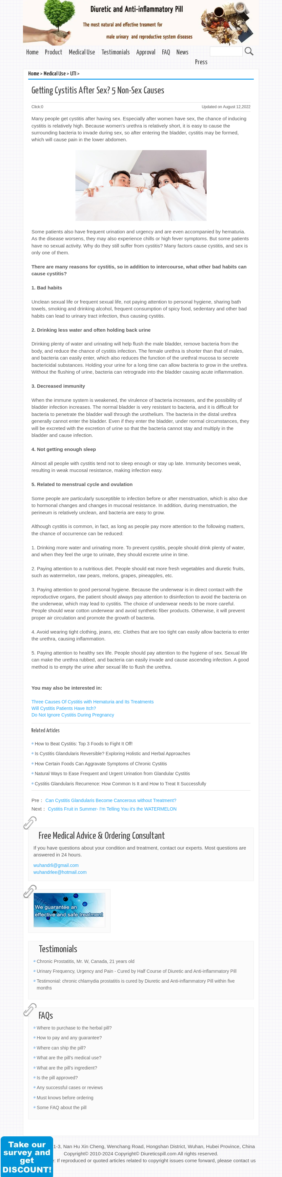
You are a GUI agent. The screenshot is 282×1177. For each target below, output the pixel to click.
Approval (145, 52)
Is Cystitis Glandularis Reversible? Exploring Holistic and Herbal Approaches (112, 753)
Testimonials (115, 52)
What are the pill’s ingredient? (67, 1067)
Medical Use (82, 52)
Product (53, 52)
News (182, 52)
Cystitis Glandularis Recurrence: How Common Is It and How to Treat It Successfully (120, 783)
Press (201, 62)
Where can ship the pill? (61, 1047)
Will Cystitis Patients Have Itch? (63, 708)
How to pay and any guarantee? (69, 1037)
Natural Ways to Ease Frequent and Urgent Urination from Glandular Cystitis (112, 773)
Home (32, 52)
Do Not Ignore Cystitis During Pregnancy (72, 714)
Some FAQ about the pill (62, 1107)
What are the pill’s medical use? (69, 1057)
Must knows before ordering (65, 1097)
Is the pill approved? (57, 1077)
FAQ (166, 52)
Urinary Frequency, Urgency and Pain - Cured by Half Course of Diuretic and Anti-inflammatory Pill (136, 971)
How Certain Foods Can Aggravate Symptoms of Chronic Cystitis (101, 763)
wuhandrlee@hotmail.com (60, 872)
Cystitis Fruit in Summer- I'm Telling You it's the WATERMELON (112, 809)
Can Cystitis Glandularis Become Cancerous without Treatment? (111, 800)
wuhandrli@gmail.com (56, 865)
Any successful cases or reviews (70, 1087)
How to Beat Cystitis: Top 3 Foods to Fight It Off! (83, 743)
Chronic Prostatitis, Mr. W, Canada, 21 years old (85, 961)
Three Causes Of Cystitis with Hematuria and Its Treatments (92, 701)
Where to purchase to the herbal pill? (74, 1027)
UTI (73, 74)
